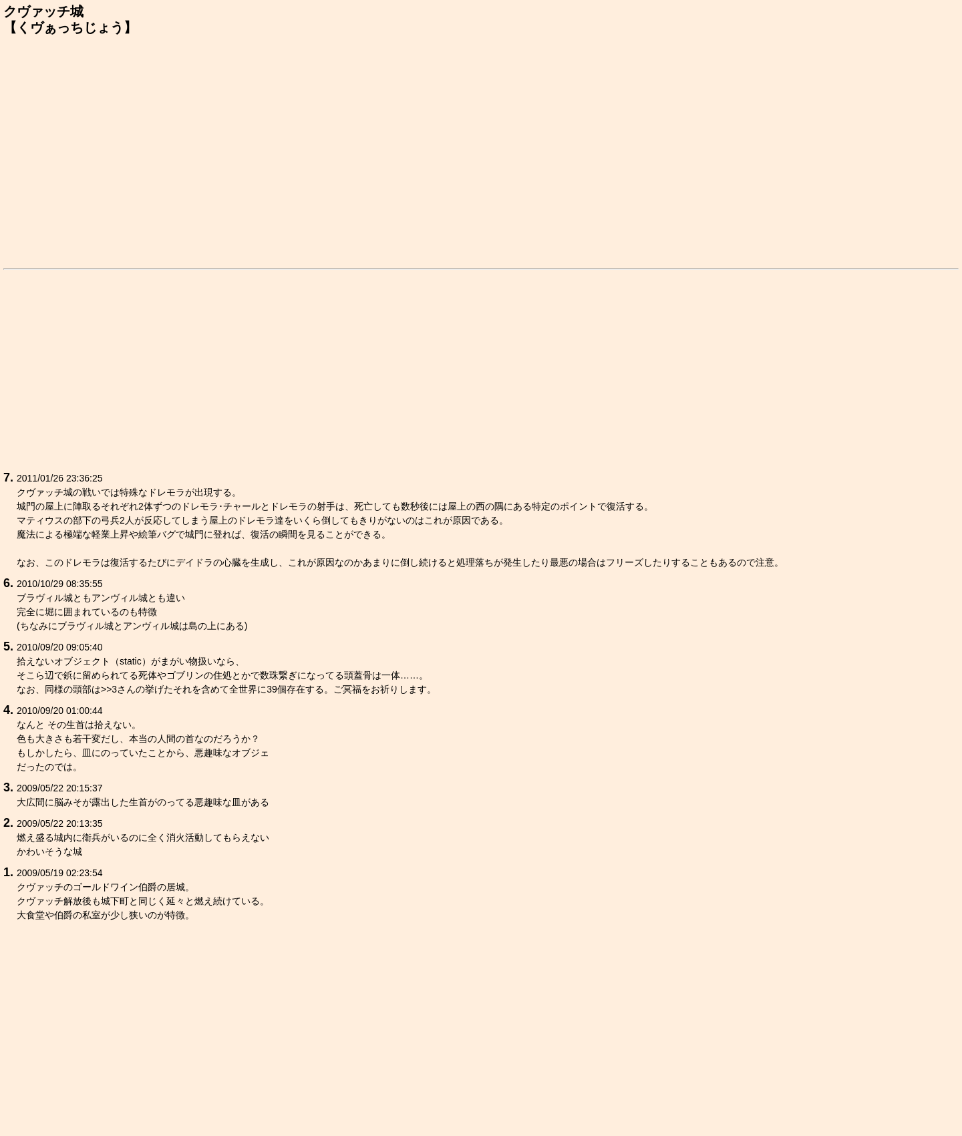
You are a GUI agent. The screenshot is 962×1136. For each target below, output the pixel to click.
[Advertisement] (481, 149)
